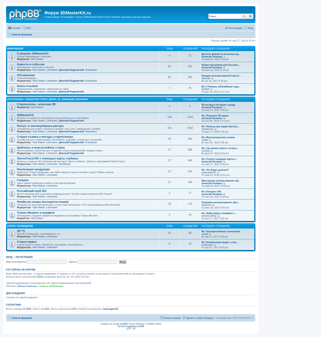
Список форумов (22, 318)
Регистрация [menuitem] (235, 28)
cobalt (205, 140)
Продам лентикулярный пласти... (221, 75)
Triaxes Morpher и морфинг (36, 212)
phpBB (123, 324)
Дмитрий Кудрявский (71, 70)
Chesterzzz (207, 129)
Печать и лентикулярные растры (40, 126)
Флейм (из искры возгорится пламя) (42, 201)
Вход (9, 257)
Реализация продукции (33, 169)
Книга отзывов (27, 86)
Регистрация (24, 257)
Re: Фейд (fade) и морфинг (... (219, 213)
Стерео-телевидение (20, 226)
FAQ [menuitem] (28, 28)
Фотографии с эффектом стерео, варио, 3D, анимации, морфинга (47, 99)
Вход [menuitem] (250, 28)
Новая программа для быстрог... (221, 65)
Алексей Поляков (212, 56)
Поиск (244, 16)
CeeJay (206, 150)
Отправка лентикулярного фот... (220, 202)
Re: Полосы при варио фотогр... (220, 126)
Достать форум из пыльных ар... (221, 54)
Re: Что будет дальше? (215, 169)
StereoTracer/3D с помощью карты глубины (47, 158)
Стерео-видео (27, 241)
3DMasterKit (25, 115)
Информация (15, 48)
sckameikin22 (209, 172)
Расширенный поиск (250, 16)
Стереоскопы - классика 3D (36, 104)
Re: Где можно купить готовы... (220, 148)
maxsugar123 (110, 309)
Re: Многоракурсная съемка (218, 137)
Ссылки (16, 28)
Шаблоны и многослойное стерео (41, 147)
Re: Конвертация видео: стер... (220, 242)
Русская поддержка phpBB (130, 326)
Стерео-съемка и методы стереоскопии (45, 136)
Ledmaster (52, 70)
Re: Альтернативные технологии (221, 231)
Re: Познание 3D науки (215, 115)
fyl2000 (205, 89)
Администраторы (27, 286)
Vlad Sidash (37, 59)
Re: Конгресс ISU (211, 191)
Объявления (26, 75)
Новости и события (31, 64)
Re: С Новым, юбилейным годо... (221, 86)
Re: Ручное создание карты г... (219, 159)
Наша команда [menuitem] (172, 318)
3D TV (21, 230)
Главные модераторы (51, 286)
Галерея (22, 180)
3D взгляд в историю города (218, 104)
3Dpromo (206, 205)
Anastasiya (91, 70)
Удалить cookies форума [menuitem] (199, 318)
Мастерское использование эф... (221, 180)
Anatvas (206, 78)
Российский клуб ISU (32, 191)
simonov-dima (209, 215)
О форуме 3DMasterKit (32, 53)
